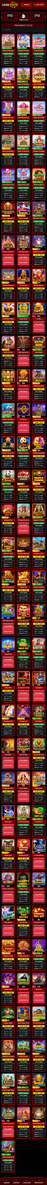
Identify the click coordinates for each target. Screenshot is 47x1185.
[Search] (23, 29)
